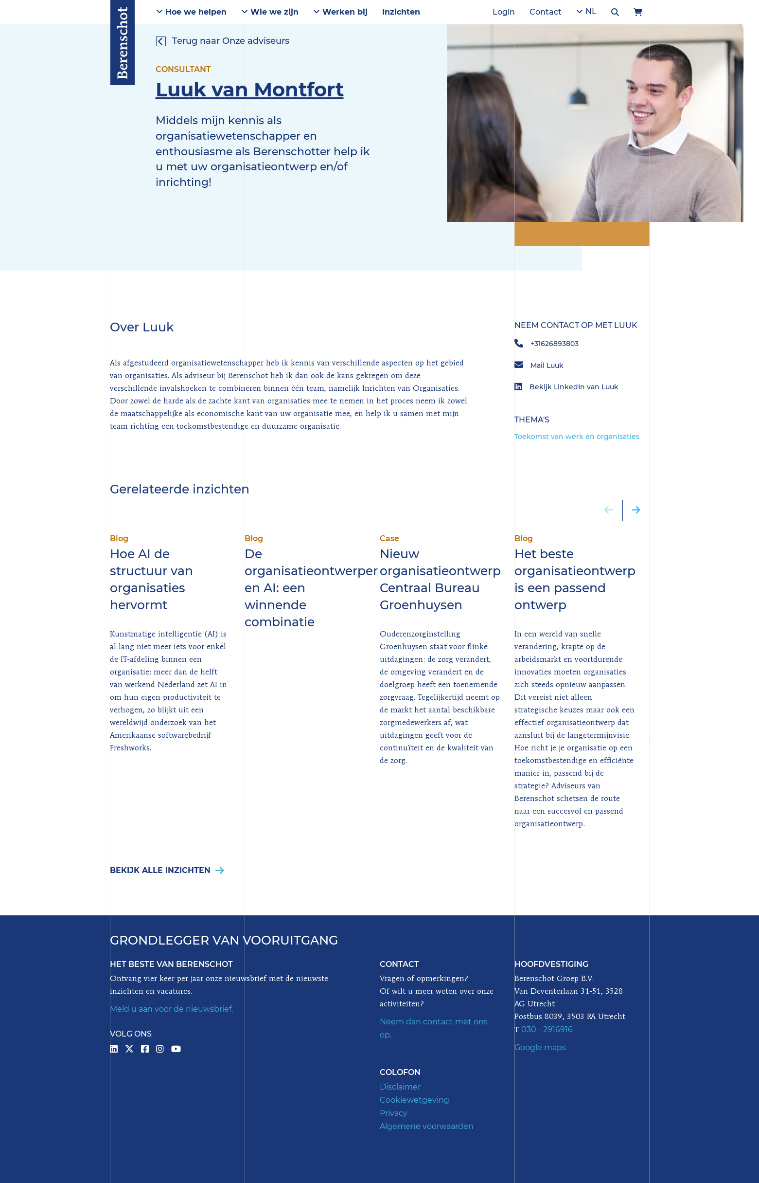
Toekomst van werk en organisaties (576, 436)
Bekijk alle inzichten (167, 870)
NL (586, 11)
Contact (546, 12)
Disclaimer (400, 1087)
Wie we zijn (270, 12)
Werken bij (340, 12)
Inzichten (401, 12)
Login (504, 12)
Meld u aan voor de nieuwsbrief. (171, 1009)
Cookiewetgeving (414, 1100)
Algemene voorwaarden (427, 1126)
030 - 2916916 (547, 1029)
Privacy (393, 1113)
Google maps (540, 1047)
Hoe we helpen (191, 12)
